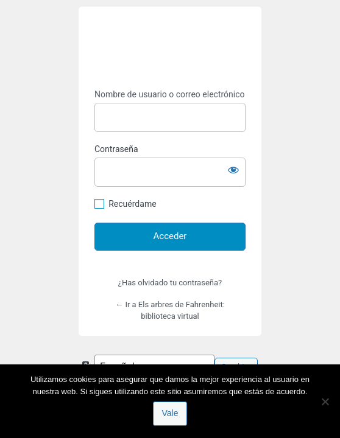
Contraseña (116, 149)
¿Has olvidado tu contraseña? (170, 282)
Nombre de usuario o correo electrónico (169, 94)
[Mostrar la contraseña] (233, 170)
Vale (170, 413)
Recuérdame (132, 204)
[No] (325, 401)
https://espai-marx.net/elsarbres (170, 48)
